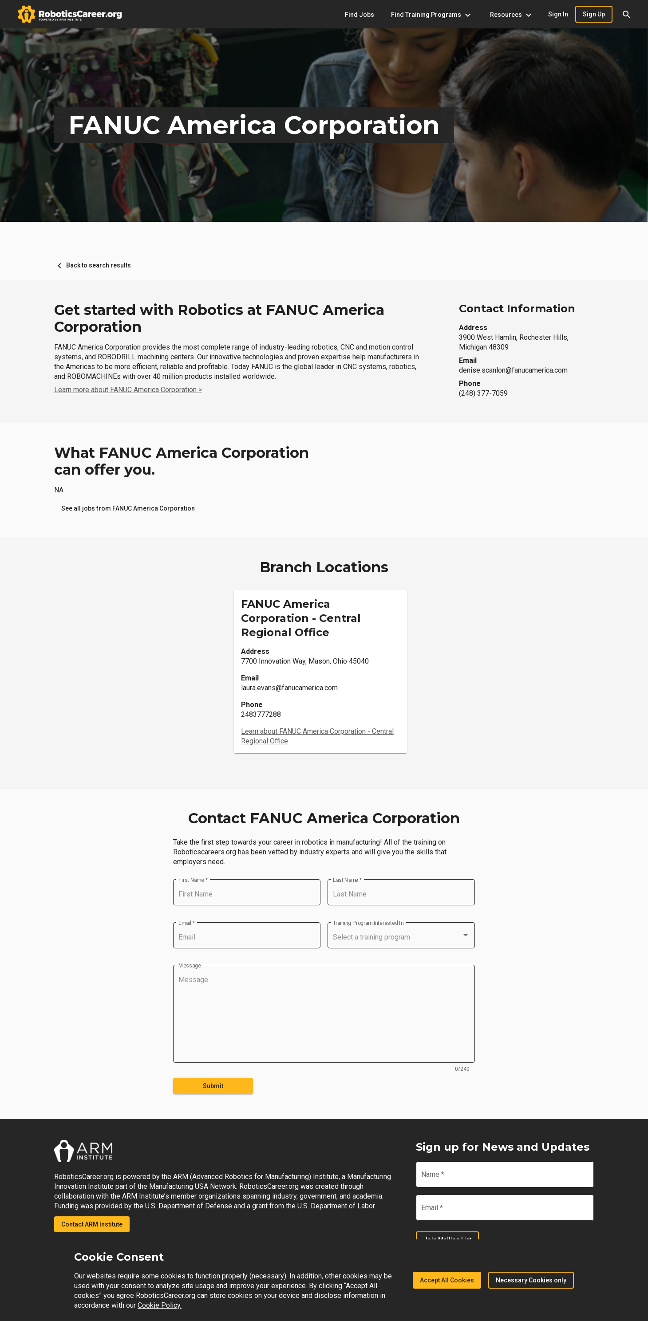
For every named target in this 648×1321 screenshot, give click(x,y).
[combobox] (401, 937)
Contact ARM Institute (91, 1224)
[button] (626, 14)
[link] (128, 508)
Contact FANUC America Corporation (324, 818)
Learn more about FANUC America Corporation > (128, 389)
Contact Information (517, 308)
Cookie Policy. (160, 1305)
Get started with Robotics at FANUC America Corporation (219, 318)
